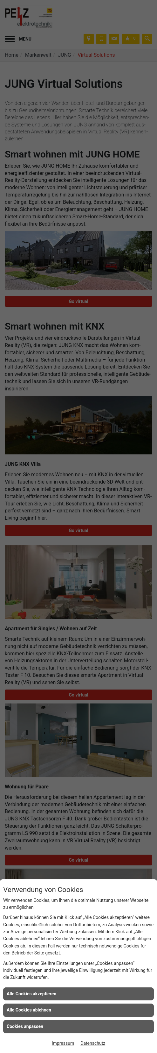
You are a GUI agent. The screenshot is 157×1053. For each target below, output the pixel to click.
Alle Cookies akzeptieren (31, 993)
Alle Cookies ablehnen (29, 1009)
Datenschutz (92, 1043)
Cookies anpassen (25, 1026)
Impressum (63, 1043)
